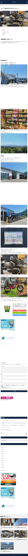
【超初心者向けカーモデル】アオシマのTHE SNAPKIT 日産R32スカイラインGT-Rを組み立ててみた (13, 425)
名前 (1, 374)
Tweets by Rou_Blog (3, 470)
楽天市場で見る (19, 310)
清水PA (3, 35)
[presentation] (6, 393)
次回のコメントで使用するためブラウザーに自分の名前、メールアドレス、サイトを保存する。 (13, 385)
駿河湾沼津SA (4, 33)
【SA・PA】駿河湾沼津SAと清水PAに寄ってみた (20, 540)
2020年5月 (2, 460)
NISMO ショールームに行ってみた (5, 427)
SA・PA (27, 11)
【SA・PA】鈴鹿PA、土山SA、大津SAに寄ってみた (7, 528)
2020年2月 (2, 467)
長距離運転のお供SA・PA (5, 32)
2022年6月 (2, 453)
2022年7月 (2, 451)
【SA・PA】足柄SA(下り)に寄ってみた (6, 551)
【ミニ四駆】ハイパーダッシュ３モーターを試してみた (8, 420)
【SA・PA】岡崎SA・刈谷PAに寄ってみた (20, 527)
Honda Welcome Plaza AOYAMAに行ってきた (6, 429)
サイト (1, 381)
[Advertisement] (14, 50)
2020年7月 (2, 458)
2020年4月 (2, 462)
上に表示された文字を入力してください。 (6, 387)
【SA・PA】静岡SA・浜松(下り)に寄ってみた (7, 539)
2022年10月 (2, 449)
